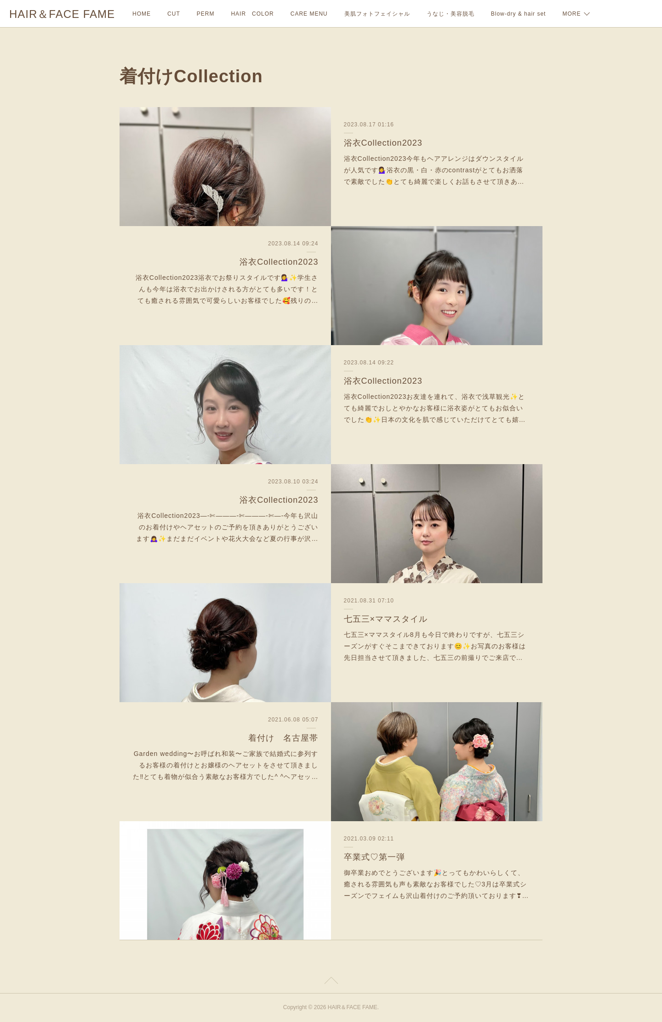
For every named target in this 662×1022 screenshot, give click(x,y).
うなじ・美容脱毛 (450, 14)
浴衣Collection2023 (383, 143)
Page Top (331, 982)
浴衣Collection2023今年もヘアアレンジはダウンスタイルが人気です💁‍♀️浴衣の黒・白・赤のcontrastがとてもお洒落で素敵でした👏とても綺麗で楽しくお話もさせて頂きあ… (434, 170)
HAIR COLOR (252, 14)
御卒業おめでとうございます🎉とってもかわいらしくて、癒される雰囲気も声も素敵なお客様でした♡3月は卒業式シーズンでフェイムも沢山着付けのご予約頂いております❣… (436, 884)
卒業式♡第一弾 (374, 857)
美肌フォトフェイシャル (377, 14)
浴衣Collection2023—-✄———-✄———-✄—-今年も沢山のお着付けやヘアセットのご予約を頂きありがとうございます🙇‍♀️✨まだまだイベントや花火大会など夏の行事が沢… (227, 527)
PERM (206, 14)
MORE (571, 14)
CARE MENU (309, 14)
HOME (141, 14)
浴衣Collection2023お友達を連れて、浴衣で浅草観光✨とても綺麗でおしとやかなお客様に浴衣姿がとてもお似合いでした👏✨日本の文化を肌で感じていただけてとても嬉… (435, 408)
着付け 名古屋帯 (283, 738)
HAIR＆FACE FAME (62, 14)
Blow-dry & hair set (518, 14)
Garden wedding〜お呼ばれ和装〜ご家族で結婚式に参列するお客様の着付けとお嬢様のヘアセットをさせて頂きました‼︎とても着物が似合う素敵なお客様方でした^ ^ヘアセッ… (225, 765)
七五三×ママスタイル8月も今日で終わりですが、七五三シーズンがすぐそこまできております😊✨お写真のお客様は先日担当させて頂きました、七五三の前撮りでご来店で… (435, 646)
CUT (173, 14)
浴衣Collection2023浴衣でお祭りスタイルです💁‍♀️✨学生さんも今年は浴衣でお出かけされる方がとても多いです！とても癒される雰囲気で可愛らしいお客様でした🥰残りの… (227, 289)
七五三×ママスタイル (386, 619)
